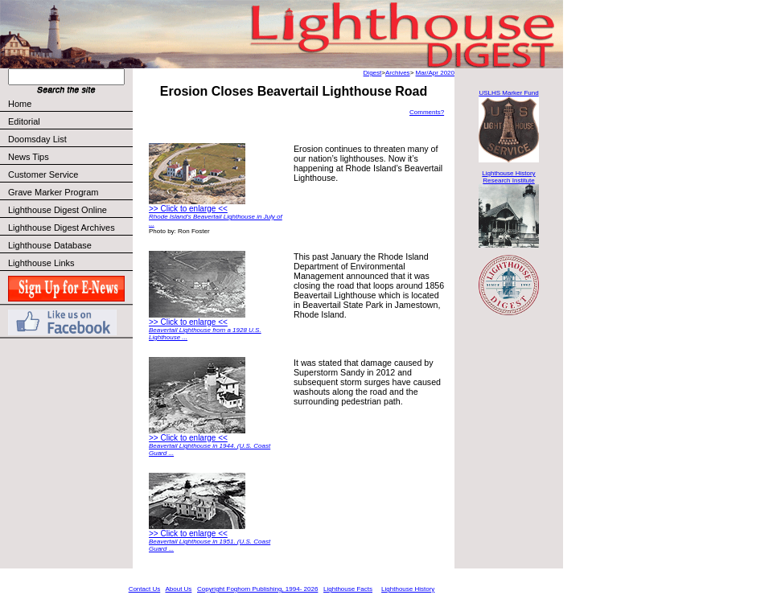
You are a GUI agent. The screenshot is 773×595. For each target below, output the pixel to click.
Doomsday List (37, 139)
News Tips (28, 157)
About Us (178, 589)
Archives (397, 72)
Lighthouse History (407, 589)
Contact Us (145, 589)
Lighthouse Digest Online (57, 210)
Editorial (69, 121)
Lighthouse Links (41, 263)
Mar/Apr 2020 (435, 72)
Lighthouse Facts (347, 589)
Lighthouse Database (50, 245)
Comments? (426, 112)
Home (19, 104)
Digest (373, 72)
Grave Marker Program (53, 192)
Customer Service (69, 174)
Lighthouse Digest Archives (61, 227)
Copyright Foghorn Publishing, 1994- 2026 (257, 589)
